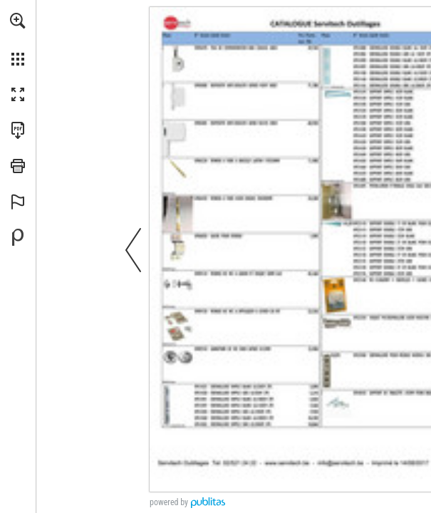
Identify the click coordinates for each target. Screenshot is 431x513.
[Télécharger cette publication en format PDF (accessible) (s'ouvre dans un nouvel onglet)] (18, 130)
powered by (169, 502)
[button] (18, 20)
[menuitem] (18, 39)
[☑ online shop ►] (374, 478)
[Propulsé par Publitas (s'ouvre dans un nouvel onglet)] (18, 237)
